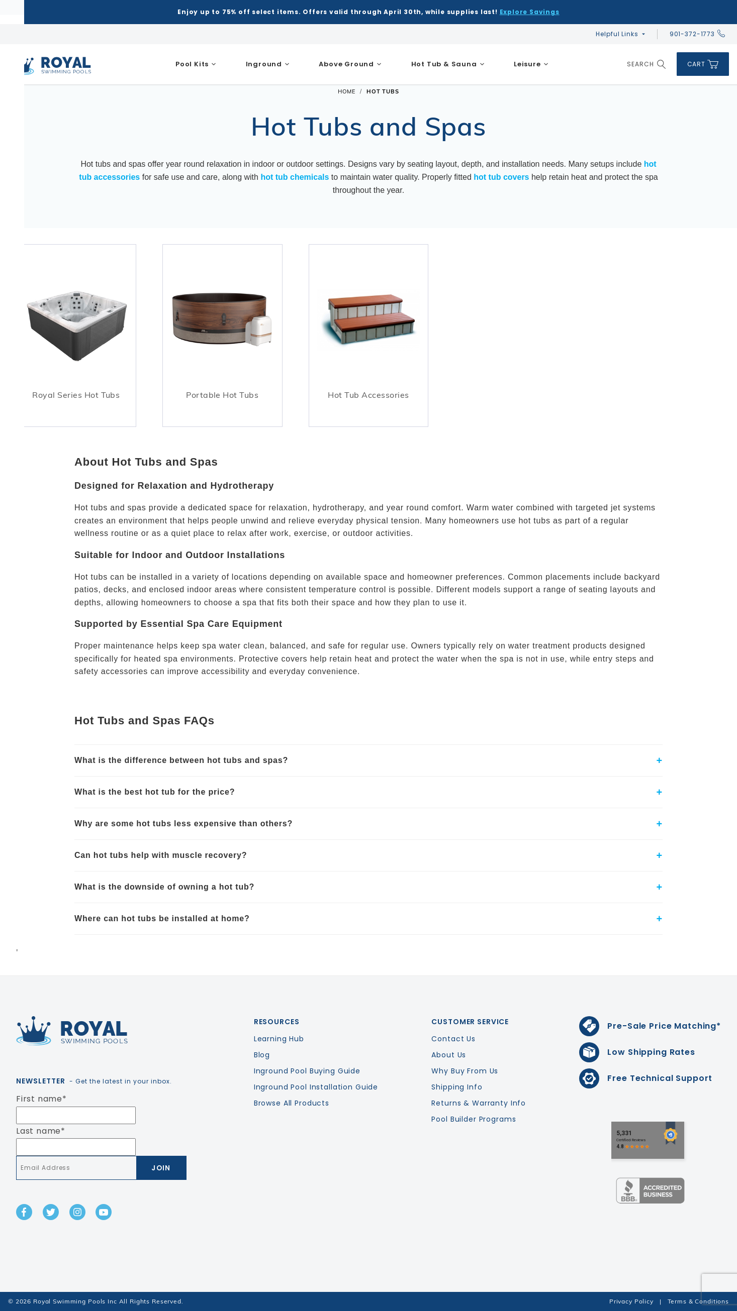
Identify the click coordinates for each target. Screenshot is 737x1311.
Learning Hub (279, 1039)
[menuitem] (196, 64)
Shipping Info (456, 1087)
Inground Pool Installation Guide (316, 1087)
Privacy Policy (631, 1301)
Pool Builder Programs (473, 1119)
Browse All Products (291, 1103)
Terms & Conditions (698, 1301)
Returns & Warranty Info (478, 1103)
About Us (448, 1055)
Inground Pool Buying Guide (307, 1071)
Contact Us (453, 1039)
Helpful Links (617, 34)
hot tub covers (501, 177)
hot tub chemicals (294, 177)
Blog (262, 1055)
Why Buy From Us (464, 1071)
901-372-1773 (697, 34)
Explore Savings (530, 12)
